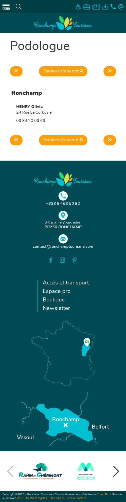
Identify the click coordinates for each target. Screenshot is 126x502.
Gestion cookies (76, 498)
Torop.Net (103, 494)
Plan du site (57, 498)
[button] (116, 471)
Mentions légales (36, 498)
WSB (20, 498)
